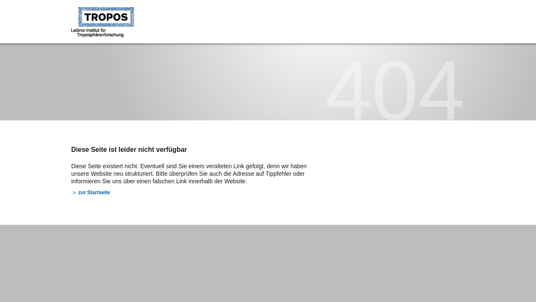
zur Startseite (94, 192)
